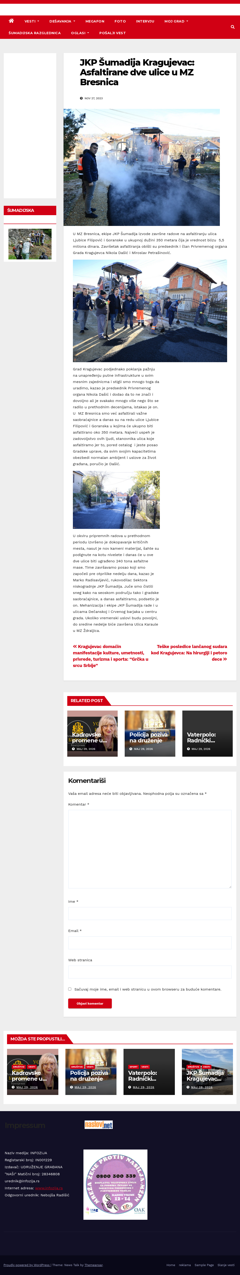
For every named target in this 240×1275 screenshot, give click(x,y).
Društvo (18, 1066)
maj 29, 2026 (27, 1087)
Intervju (145, 21)
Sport (134, 1066)
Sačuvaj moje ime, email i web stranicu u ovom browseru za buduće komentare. (147, 989)
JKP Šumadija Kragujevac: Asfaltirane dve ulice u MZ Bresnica (137, 72)
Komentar (78, 804)
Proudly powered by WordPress (27, 1265)
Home (170, 1265)
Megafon (95, 21)
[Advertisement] (30, 125)
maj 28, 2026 (202, 1087)
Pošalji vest (112, 33)
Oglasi (80, 33)
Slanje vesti (226, 1265)
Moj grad (176, 21)
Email (75, 931)
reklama (185, 1265)
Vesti (32, 21)
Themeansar (94, 1265)
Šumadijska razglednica (35, 33)
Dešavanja (62, 21)
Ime (73, 901)
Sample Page (204, 1265)
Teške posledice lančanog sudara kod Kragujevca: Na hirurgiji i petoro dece (189, 653)
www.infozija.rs (49, 1188)
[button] (233, 27)
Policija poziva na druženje (148, 737)
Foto (120, 21)
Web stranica (80, 960)
